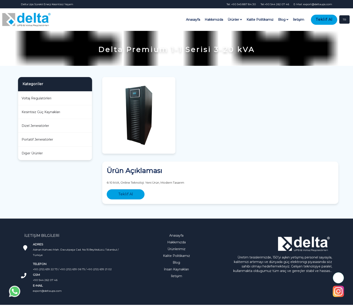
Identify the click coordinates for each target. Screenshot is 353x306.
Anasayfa (193, 20)
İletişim (298, 20)
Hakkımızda (214, 20)
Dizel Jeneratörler (35, 126)
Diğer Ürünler (32, 153)
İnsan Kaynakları (176, 269)
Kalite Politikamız (260, 20)
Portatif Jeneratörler (37, 139)
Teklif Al (324, 19)
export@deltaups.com (47, 290)
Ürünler (235, 20)
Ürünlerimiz (176, 249)
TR (344, 19)
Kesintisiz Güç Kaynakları (41, 112)
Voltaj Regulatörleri (36, 98)
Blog (283, 20)
